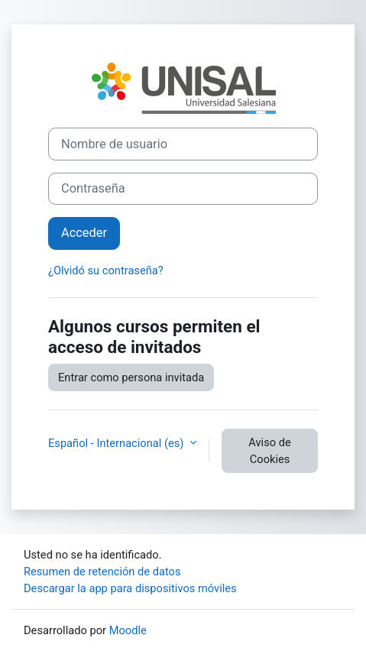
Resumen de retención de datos (102, 571)
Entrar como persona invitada (131, 377)
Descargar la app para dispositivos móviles (130, 588)
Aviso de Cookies (269, 451)
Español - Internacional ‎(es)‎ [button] (117, 443)
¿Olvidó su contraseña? (106, 270)
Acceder (84, 232)
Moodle (128, 630)
